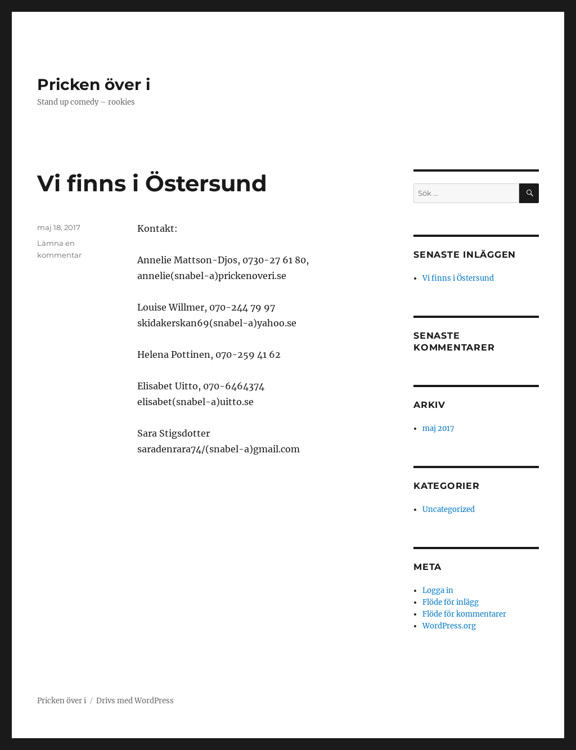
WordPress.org (449, 626)
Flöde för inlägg (450, 602)
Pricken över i (93, 84)
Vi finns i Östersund (152, 183)
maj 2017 (438, 428)
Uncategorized (448, 509)
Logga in (437, 590)
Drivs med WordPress (135, 701)
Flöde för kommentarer (464, 614)
